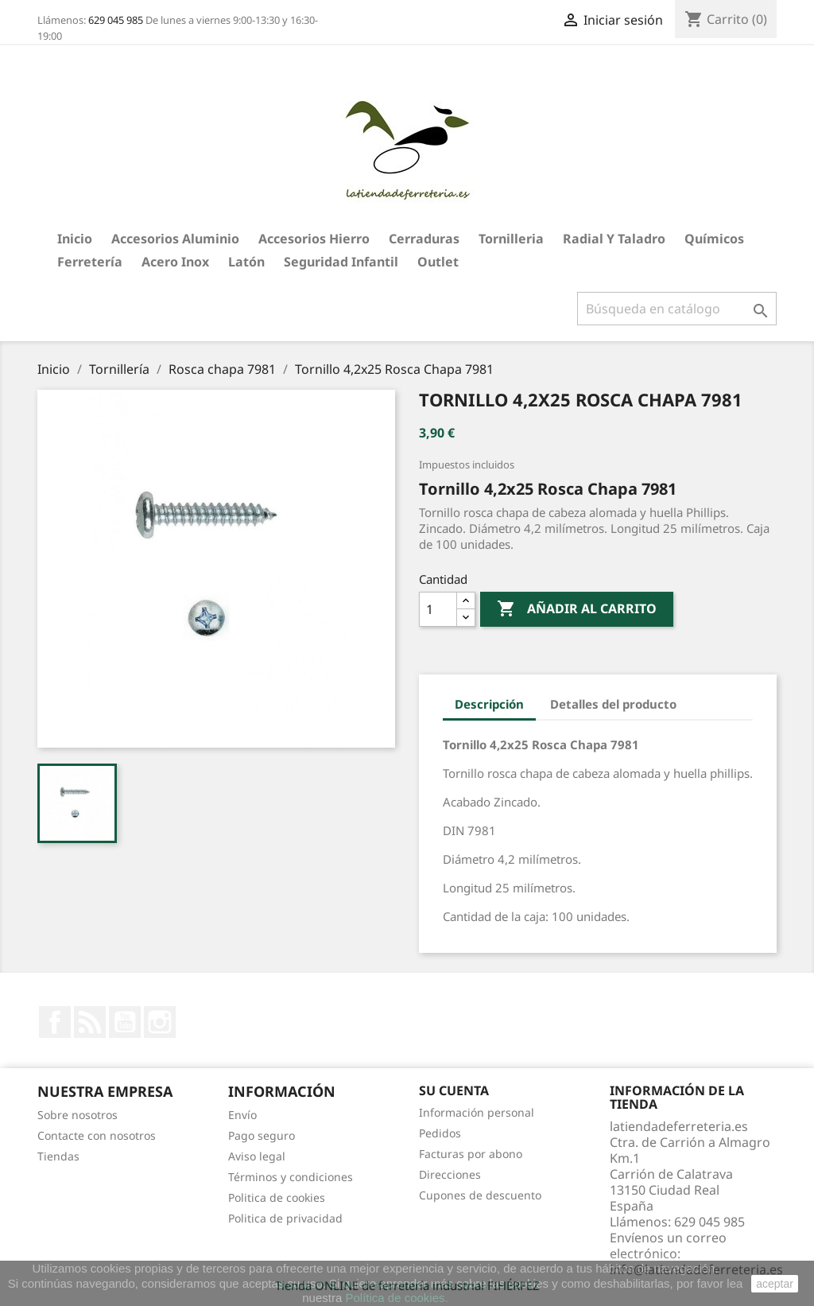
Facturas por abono (470, 1153)
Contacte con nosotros (96, 1135)
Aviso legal (256, 1156)
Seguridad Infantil (341, 261)
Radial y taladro (614, 238)
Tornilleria (511, 238)
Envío (242, 1114)
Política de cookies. (396, 1297)
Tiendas (58, 1156)
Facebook (55, 1022)
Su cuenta (454, 1090)
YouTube (125, 1022)
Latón (246, 261)
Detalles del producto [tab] (613, 704)
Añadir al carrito (577, 609)
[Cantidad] (438, 609)
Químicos (714, 238)
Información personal (476, 1112)
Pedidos (440, 1133)
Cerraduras (424, 238)
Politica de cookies (276, 1197)
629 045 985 (115, 20)
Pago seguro (261, 1135)
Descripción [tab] (489, 704)
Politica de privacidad (285, 1218)
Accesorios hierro (314, 238)
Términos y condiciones (290, 1176)
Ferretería (89, 261)
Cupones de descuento (480, 1195)
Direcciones (450, 1174)
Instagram (160, 1022)
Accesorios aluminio (175, 238)
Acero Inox (175, 261)
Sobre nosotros (77, 1114)
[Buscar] (677, 308)
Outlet (438, 261)
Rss (90, 1022)
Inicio (74, 238)
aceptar (774, 1283)
